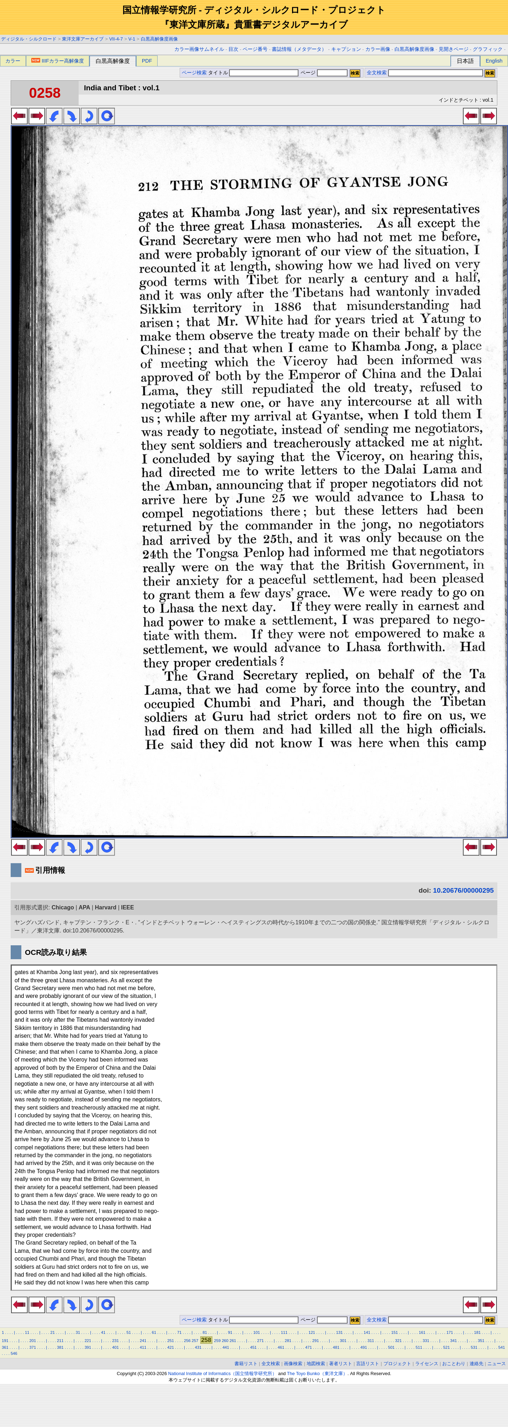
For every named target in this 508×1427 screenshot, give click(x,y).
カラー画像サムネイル (199, 49)
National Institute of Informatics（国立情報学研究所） (222, 1373)
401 (115, 1347)
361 (5, 1347)
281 (288, 1340)
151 (394, 1332)
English (494, 61)
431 (198, 1347)
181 (477, 1332)
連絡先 (476, 1363)
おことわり (453, 1363)
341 (453, 1340)
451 (253, 1347)
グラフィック (488, 49)
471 (308, 1347)
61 (154, 1332)
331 (426, 1340)
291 (315, 1340)
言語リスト (367, 1363)
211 (60, 1340)
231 (115, 1340)
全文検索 (377, 72)
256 (187, 1340)
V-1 (131, 39)
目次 (233, 49)
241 (143, 1340)
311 (370, 1340)
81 (204, 1332)
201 (33, 1340)
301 (343, 1340)
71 (179, 1332)
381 (60, 1347)
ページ (323, 72)
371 (33, 1347)
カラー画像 (377, 49)
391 (88, 1347)
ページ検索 (194, 72)
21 (52, 1332)
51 (128, 1332)
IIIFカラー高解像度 (57, 61)
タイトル (253, 72)
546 (14, 1353)
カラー (12, 61)
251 (170, 1340)
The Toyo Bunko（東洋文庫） (317, 1373)
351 (481, 1340)
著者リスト (340, 1363)
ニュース (496, 1363)
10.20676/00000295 (463, 890)
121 (311, 1332)
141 (367, 1332)
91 (230, 1332)
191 (5, 1340)
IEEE (127, 907)
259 (217, 1340)
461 (280, 1347)
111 (284, 1332)
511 (419, 1347)
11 (27, 1332)
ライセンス (426, 1363)
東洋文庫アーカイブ (83, 39)
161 (422, 1332)
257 (195, 1340)
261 (232, 1340)
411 (143, 1347)
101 (256, 1332)
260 (225, 1340)
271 (260, 1340)
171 (449, 1332)
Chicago (63, 907)
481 (336, 1347)
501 (391, 1347)
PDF (147, 61)
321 (398, 1340)
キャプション (346, 49)
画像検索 (293, 1363)
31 (78, 1332)
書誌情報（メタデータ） (299, 49)
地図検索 (316, 1363)
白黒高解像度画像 (159, 39)
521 (446, 1347)
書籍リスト (246, 1363)
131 (339, 1332)
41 (103, 1332)
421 (170, 1347)
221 (88, 1340)
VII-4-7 (116, 39)
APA (84, 907)
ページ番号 (255, 49)
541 (501, 1347)
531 (474, 1347)
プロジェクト (397, 1363)
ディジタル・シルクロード (29, 39)
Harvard (105, 907)
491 (363, 1347)
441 (225, 1347)
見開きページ (454, 49)
